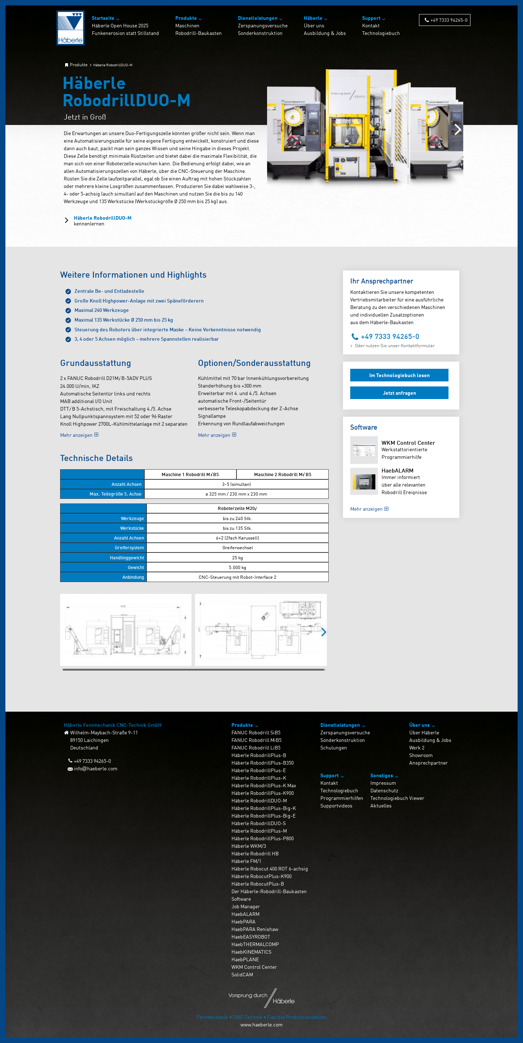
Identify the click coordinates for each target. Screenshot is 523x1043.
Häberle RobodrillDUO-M (102, 221)
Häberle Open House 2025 (120, 25)
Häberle (313, 18)
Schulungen (333, 747)
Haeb (398, 470)
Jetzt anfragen (399, 393)
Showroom (421, 755)
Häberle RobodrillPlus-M (259, 831)
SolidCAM (242, 974)
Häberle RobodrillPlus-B (258, 755)
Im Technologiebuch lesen (399, 375)
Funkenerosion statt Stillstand (125, 33)
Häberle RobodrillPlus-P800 (262, 838)
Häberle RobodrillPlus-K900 (262, 793)
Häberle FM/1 (246, 861)
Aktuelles (381, 805)
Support (371, 18)
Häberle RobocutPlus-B (257, 884)
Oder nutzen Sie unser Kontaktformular (394, 345)
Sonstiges (381, 775)
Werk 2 (416, 747)
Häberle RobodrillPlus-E (258, 770)
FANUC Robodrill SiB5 (255, 732)
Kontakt (371, 25)
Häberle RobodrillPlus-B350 (262, 763)
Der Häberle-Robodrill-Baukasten (269, 891)
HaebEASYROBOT (250, 937)
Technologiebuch (381, 33)
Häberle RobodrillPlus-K (258, 778)
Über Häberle (424, 732)
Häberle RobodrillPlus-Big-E (263, 816)
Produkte (186, 18)
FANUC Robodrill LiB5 (255, 747)
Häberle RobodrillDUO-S (258, 823)
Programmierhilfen (341, 798)
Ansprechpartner (428, 763)
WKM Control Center (408, 442)
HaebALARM (245, 914)
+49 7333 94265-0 (449, 20)
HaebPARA (243, 921)
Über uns (314, 25)
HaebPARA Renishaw (254, 929)
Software (241, 899)
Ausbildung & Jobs (325, 33)
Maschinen (187, 25)
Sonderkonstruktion (260, 33)
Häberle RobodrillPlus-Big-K (263, 808)
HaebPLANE (245, 959)
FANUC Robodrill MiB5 (256, 740)
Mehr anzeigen (76, 435)
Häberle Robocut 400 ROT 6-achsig (269, 868)
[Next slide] (458, 130)
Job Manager (245, 906)
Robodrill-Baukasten (198, 33)
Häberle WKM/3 (248, 846)
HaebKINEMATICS (251, 952)
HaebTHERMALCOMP (255, 944)
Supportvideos (336, 805)
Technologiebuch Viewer (397, 798)
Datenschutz (384, 790)
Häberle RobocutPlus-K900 (261, 876)
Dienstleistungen (258, 18)
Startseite (103, 18)
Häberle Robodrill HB (255, 853)
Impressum (383, 783)
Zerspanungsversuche (263, 25)
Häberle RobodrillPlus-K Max (263, 785)
